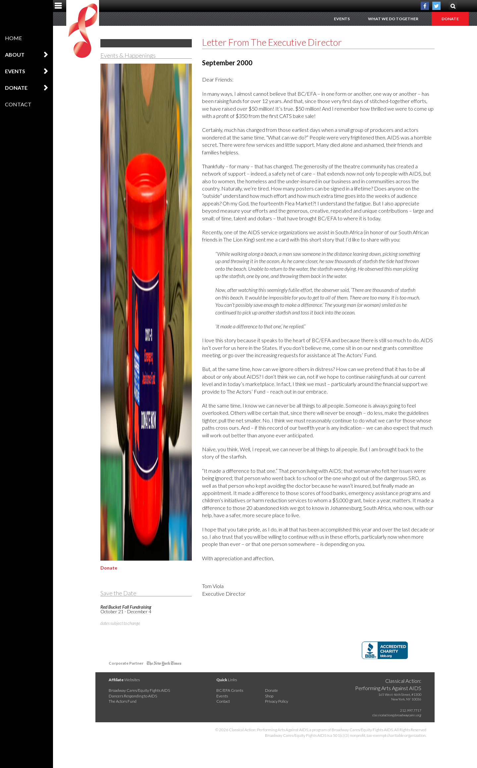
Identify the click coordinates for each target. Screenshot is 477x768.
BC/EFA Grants (229, 690)
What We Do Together (393, 18)
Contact (18, 104)
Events (15, 71)
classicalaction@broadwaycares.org (396, 715)
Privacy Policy (276, 701)
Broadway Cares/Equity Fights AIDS (139, 690)
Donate (16, 87)
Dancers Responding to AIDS (133, 695)
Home (13, 38)
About (15, 54)
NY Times (164, 664)
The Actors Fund (122, 701)
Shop (269, 695)
